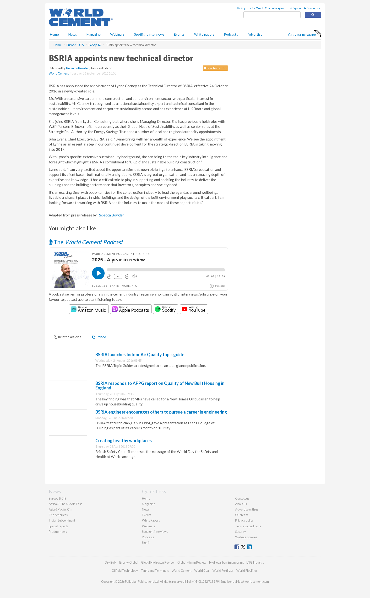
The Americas (58, 515)
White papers (204, 34)
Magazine (94, 34)
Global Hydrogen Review (157, 562)
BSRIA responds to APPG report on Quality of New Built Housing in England (159, 386)
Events (179, 34)
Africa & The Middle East (65, 504)
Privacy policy (244, 520)
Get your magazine (304, 34)
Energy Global (128, 562)
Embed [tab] (99, 337)
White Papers (151, 520)
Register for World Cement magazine (262, 8)
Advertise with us (246, 509)
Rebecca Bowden (77, 68)
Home (54, 34)
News (146, 509)
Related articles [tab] (67, 337)
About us (241, 504)
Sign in (295, 8)
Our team (241, 515)
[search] (272, 14)
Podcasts (231, 34)
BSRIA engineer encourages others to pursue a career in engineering (161, 412)
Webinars (117, 34)
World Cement (59, 73)
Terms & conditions (248, 526)
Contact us (312, 8)
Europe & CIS (57, 498)
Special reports (58, 526)
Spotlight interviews (149, 34)
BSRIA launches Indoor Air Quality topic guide (139, 354)
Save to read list (215, 68)
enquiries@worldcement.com (249, 581)
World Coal (202, 570)
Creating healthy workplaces (123, 440)
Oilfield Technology (125, 570)
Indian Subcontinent (62, 520)
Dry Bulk (110, 562)
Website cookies (246, 537)
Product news (58, 531)
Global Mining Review (191, 562)
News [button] (72, 34)
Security (240, 531)
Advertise (255, 34)
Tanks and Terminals (155, 570)
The (86, 241)
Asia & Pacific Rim (60, 509)
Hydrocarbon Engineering (226, 562)
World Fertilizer (223, 570)
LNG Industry (255, 562)
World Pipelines (246, 570)
